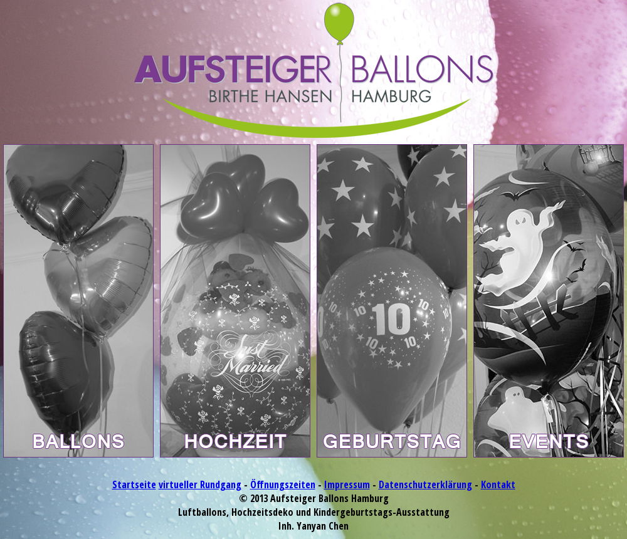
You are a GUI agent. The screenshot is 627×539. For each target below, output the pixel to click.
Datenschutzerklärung (425, 484)
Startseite (134, 484)
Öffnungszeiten (282, 484)
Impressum (347, 484)
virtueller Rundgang (200, 484)
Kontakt (498, 484)
